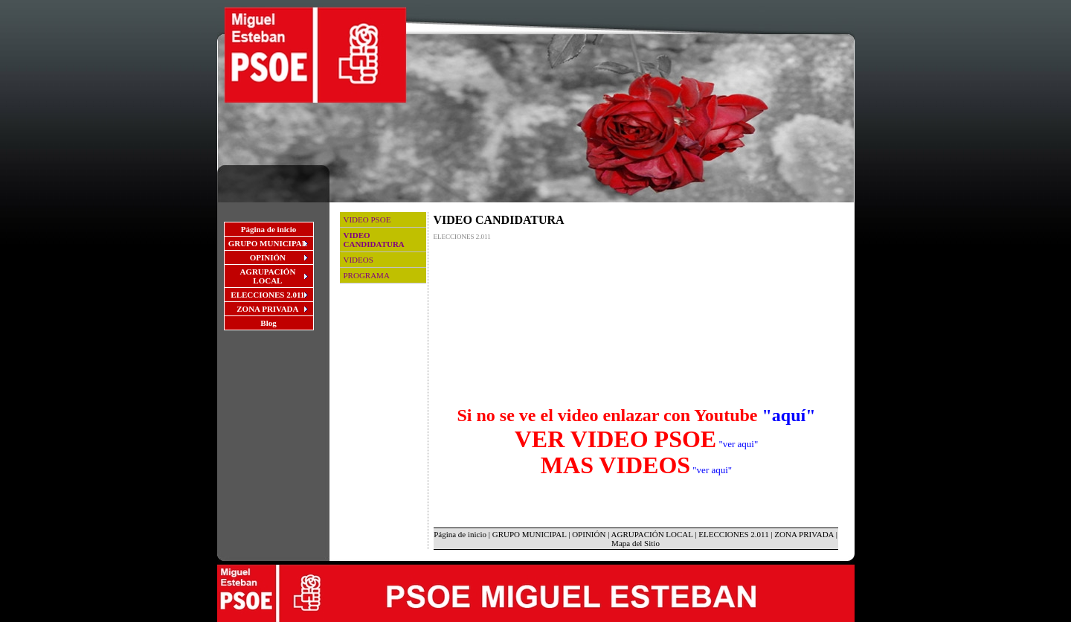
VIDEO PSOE (367, 219)
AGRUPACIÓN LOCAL (652, 534)
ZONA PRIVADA (804, 534)
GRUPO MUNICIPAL (529, 534)
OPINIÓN (588, 534)
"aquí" (789, 415)
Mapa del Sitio (635, 543)
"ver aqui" (738, 443)
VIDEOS (358, 259)
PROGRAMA (367, 275)
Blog (268, 322)
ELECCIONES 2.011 (733, 534)
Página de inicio (269, 229)
